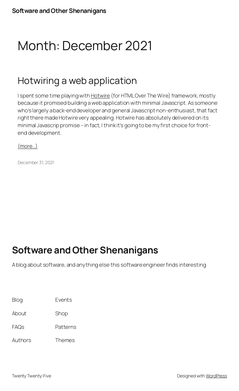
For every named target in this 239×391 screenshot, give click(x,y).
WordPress (216, 376)
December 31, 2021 (36, 162)
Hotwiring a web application (77, 80)
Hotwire (100, 95)
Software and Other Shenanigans (59, 10)
